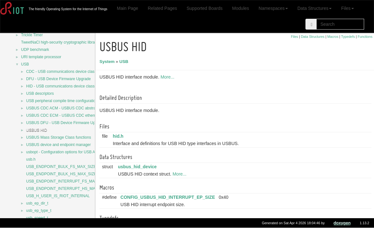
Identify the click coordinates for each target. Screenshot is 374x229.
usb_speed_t (37, 218)
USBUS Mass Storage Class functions (58, 137)
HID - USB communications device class (60, 86)
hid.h (119, 136)
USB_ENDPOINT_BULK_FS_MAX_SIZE (61, 166)
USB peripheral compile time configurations (62, 101)
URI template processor (41, 57)
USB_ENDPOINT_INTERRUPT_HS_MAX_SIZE (67, 188)
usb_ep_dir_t (37, 203)
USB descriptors (40, 93)
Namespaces (273, 8)
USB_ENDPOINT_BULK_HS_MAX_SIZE (61, 174)
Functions (365, 36)
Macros (332, 36)
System (107, 61)
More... (168, 77)
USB (25, 64)
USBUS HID (36, 130)
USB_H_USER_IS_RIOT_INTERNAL (58, 196)
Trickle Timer (32, 35)
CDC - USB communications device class (61, 71)
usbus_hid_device (138, 166)
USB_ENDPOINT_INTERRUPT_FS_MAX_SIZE (67, 181)
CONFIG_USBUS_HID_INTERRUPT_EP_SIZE (168, 197)
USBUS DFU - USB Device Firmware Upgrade (65, 123)
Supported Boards (205, 8)
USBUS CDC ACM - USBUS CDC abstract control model (74, 108)
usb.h (30, 159)
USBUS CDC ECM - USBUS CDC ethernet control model (74, 115)
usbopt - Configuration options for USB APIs (63, 152)
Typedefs (348, 36)
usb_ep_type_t (38, 210)
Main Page (127, 8)
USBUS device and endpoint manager (58, 144)
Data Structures (314, 8)
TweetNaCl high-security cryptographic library (59, 42)
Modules (240, 8)
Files (347, 8)
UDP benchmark (35, 49)
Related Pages (162, 8)
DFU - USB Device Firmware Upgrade (58, 79)
